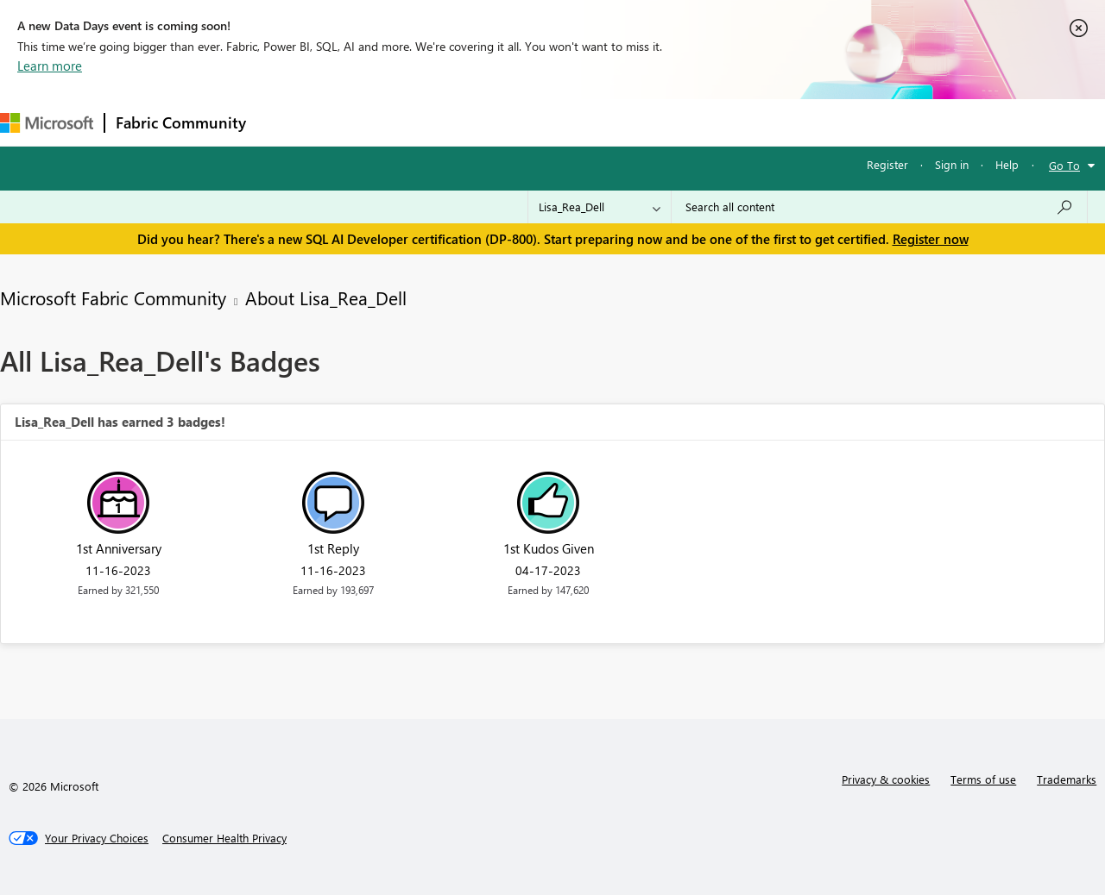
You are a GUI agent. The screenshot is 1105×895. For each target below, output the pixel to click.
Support (725, 122)
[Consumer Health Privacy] (224, 838)
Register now (931, 238)
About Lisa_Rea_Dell (326, 297)
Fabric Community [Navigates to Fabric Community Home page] (181, 122)
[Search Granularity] (599, 207)
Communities (509, 122)
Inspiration (361, 122)
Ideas (432, 122)
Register (887, 164)
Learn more (49, 65)
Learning (652, 122)
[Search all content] (879, 207)
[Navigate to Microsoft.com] (46, 123)
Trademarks (1066, 779)
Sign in (952, 164)
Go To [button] (1064, 165)
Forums (285, 122)
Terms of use (983, 779)
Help (1007, 164)
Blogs (586, 122)
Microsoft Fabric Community (113, 297)
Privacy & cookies (886, 779)
